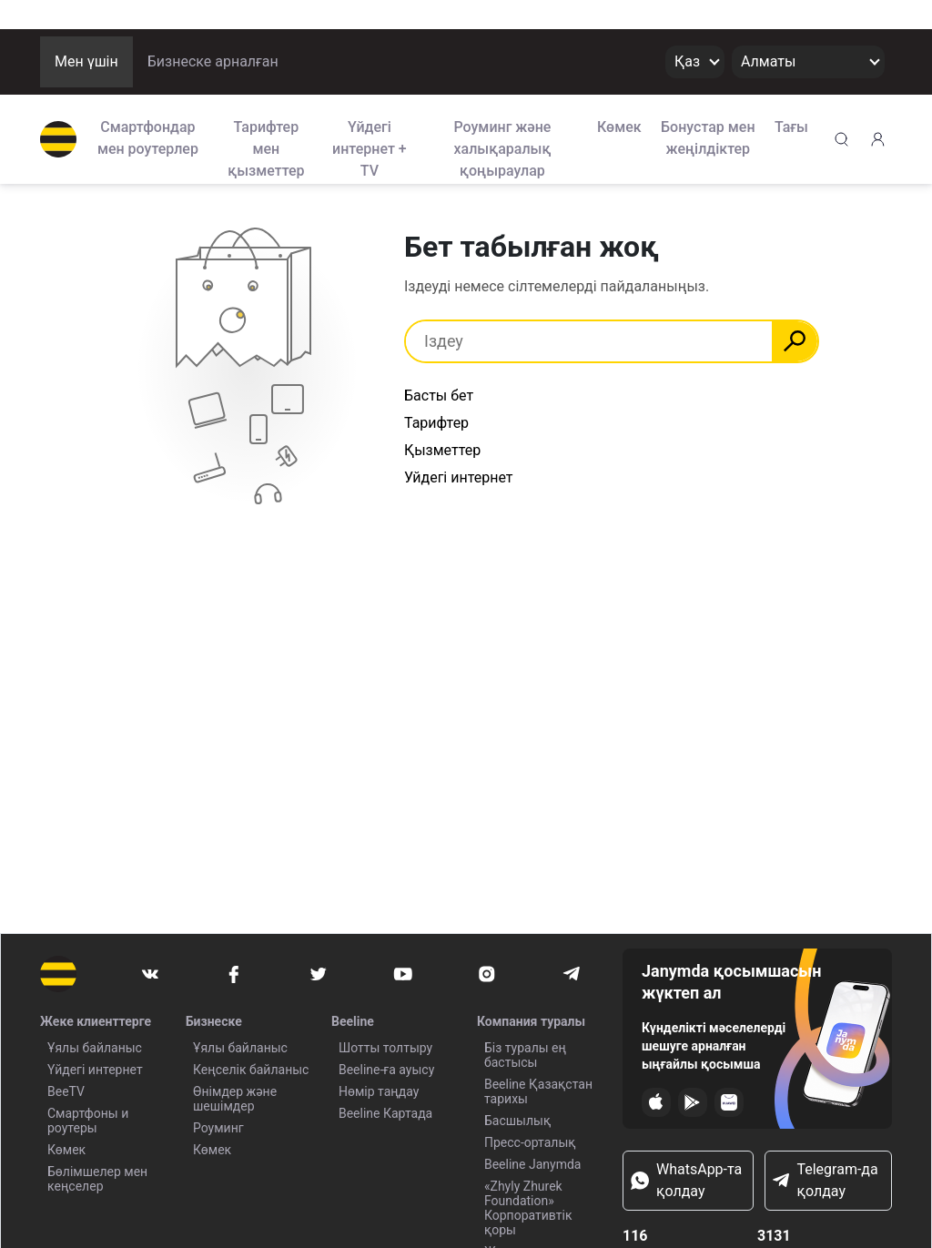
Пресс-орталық (530, 1142)
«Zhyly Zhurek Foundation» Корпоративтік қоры (528, 1208)
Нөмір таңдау (379, 1091)
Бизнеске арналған (213, 61)
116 (635, 1235)
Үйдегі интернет (95, 1069)
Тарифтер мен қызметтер (266, 147)
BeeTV (66, 1091)
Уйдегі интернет (458, 477)
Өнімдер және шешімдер (235, 1098)
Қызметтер (442, 450)
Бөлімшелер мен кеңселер (97, 1178)
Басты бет (438, 395)
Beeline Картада (385, 1113)
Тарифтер (436, 422)
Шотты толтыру (385, 1047)
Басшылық (517, 1120)
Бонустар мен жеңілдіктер (708, 137)
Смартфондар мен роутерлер (147, 137)
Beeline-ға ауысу (386, 1069)
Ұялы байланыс (94, 1047)
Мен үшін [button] (86, 61)
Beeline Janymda (533, 1164)
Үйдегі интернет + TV (369, 147)
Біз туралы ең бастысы (525, 1055)
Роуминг (218, 1128)
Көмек (619, 127)
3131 (774, 1235)
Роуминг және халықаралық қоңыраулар (502, 147)
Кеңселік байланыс (251, 1069)
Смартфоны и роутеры (87, 1120)
